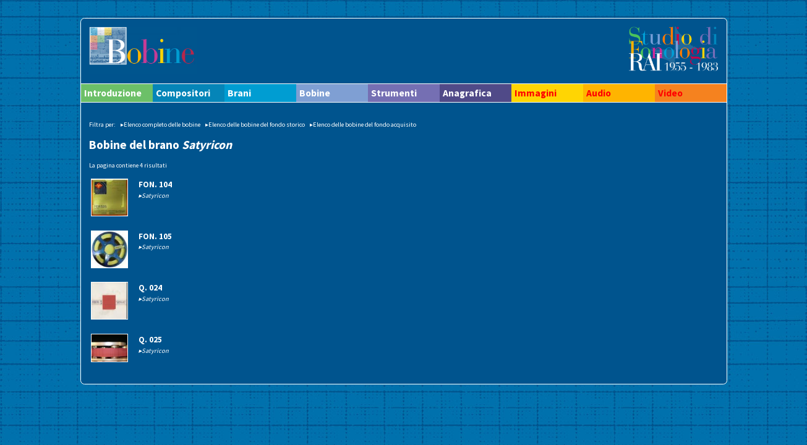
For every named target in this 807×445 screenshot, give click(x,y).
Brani (239, 93)
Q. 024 (150, 287)
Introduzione (113, 93)
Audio (598, 93)
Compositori (183, 93)
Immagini (536, 93)
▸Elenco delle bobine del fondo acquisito (363, 125)
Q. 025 (150, 339)
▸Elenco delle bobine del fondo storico (255, 125)
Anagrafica (467, 93)
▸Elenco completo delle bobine (160, 125)
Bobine (314, 93)
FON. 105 (155, 236)
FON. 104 (155, 184)
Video (670, 93)
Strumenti (394, 93)
